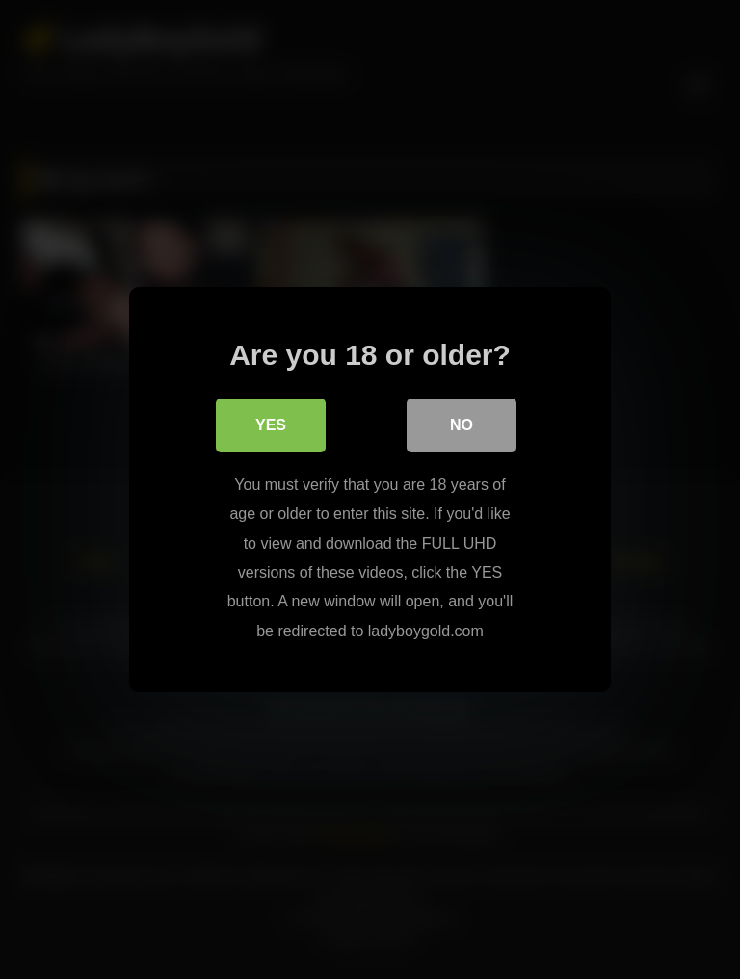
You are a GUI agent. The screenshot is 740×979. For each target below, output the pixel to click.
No (461, 426)
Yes (270, 426)
